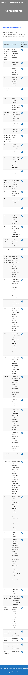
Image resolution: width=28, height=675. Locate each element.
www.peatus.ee (7, 38)
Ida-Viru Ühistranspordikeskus (12, 2)
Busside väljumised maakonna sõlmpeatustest (12, 28)
